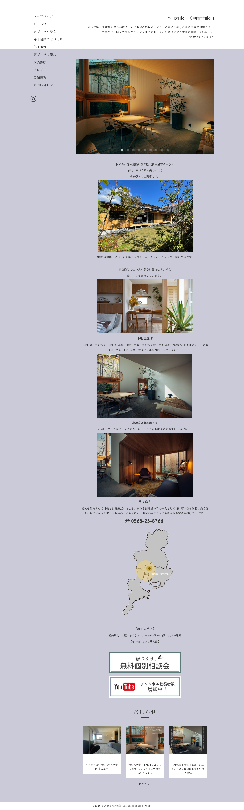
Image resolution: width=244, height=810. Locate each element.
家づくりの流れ (45, 54)
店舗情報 (40, 77)
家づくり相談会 (45, 31)
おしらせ (40, 24)
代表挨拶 (40, 62)
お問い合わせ (43, 85)
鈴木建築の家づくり (48, 39)
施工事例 (40, 47)
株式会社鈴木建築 (111, 806)
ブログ (38, 70)
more (145, 784)
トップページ (43, 16)
